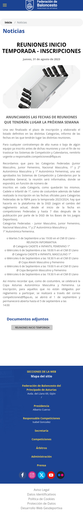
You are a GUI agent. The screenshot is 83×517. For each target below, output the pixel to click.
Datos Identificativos (41, 494)
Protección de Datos (41, 503)
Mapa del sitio (41, 376)
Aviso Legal (41, 490)
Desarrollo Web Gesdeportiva (41, 508)
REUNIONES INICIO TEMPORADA (31, 327)
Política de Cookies (41, 499)
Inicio (8, 22)
